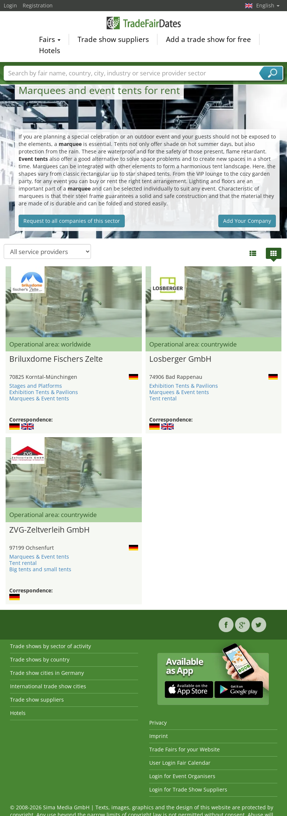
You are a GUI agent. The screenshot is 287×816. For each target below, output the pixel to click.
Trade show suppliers (113, 40)
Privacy (158, 722)
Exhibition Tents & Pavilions (43, 392)
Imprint (158, 735)
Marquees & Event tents (39, 398)
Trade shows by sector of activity (50, 646)
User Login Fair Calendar (180, 762)
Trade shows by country (39, 659)
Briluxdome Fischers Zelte (56, 359)
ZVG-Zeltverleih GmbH (49, 529)
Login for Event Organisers (182, 776)
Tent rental (163, 398)
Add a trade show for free (208, 40)
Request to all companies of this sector (71, 220)
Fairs (50, 40)
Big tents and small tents (40, 569)
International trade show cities (48, 686)
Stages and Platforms (35, 385)
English (268, 5)
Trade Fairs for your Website (184, 749)
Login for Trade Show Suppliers (188, 789)
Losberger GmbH (180, 359)
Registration (38, 5)
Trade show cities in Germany (47, 672)
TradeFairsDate (144, 24)
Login (10, 5)
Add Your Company (247, 220)
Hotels (49, 51)
